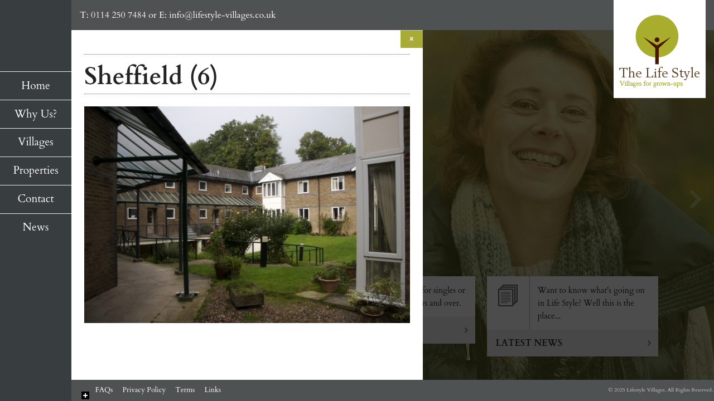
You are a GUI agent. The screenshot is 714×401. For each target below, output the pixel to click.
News (36, 227)
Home (35, 86)
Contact (35, 199)
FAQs (104, 390)
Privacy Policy (144, 390)
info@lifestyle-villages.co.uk (222, 15)
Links (212, 390)
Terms (185, 390)
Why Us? (36, 114)
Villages (35, 142)
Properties (35, 170)
